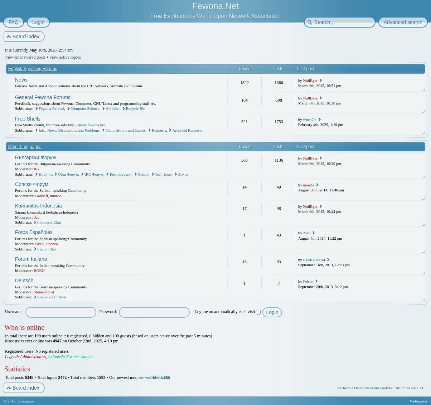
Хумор (143, 174)
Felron (308, 281)
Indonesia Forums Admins (70, 356)
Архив (183, 174)
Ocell (39, 243)
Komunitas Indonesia (38, 206)
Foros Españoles (34, 232)
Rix (36, 169)
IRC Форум (93, 174)
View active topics (65, 57)
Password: (108, 311)
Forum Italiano (31, 259)
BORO (39, 270)
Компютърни (120, 174)
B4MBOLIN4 (314, 260)
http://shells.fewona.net (86, 125)
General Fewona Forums (43, 97)
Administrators (33, 356)
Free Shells (27, 119)
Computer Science (85, 108)
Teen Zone (163, 174)
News (21, 80)
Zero (307, 233)
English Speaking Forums (32, 68)
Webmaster (418, 401)
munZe (55, 196)
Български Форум (35, 157)
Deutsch (24, 280)
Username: (14, 311)
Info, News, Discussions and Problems (69, 130)
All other (113, 108)
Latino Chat (46, 249)
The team (343, 388)
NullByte (310, 80)
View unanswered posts (25, 57)
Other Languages (25, 146)
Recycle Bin (135, 108)
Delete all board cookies (373, 388)
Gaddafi (41, 196)
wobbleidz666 (157, 377)
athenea (52, 243)
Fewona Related (51, 108)
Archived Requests (187, 130)
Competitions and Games (125, 130)
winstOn (309, 119)
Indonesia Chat (49, 222)
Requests (159, 130)
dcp (36, 217)
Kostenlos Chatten (51, 297)
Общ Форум (68, 174)
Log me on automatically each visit (228, 311)
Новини (45, 174)
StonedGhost (44, 292)
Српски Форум (31, 184)
